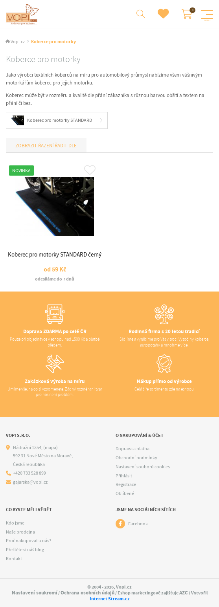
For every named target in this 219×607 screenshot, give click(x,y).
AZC (183, 592)
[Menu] (207, 14)
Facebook (138, 524)
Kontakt (14, 559)
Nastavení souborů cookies (143, 467)
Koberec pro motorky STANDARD (51, 120)
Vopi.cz (18, 42)
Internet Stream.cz (110, 599)
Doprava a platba (132, 449)
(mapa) (50, 447)
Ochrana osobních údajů (87, 592)
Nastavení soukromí (34, 592)
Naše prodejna (20, 532)
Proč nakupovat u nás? (28, 540)
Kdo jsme (15, 523)
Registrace (126, 484)
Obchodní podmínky (136, 458)
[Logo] (23, 14)
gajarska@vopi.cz (30, 482)
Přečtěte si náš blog (25, 549)
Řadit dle (65, 145)
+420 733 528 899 (29, 473)
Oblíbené (125, 493)
